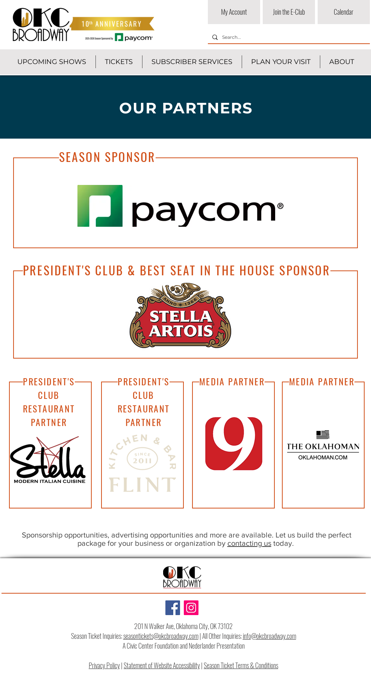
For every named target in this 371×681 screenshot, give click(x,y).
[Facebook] (172, 607)
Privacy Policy (104, 665)
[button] (51, 61)
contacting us (249, 543)
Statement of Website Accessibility (162, 665)
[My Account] (234, 12)
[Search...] (288, 37)
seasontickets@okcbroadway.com (160, 636)
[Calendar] (344, 12)
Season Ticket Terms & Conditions (241, 665)
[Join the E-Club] (289, 12)
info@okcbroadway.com (269, 636)
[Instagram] (191, 607)
